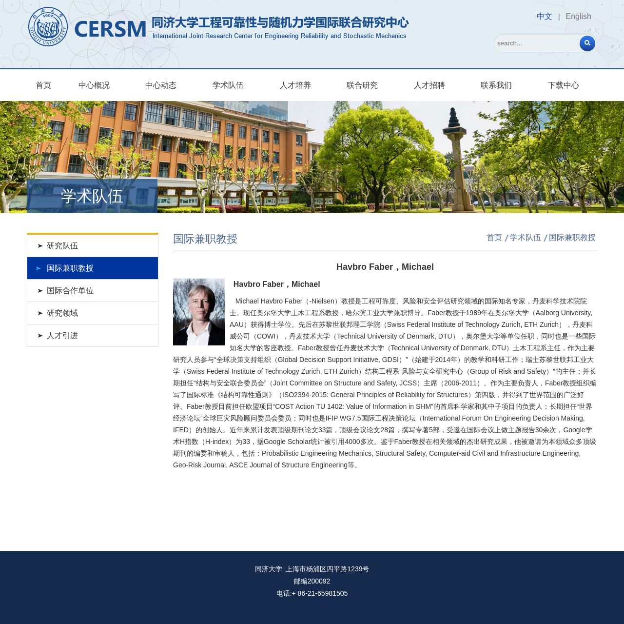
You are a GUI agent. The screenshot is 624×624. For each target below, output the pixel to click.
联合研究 (362, 85)
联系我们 (496, 85)
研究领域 (62, 313)
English (578, 16)
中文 (544, 16)
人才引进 (62, 335)
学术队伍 (228, 85)
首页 (43, 85)
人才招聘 (429, 85)
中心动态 (160, 85)
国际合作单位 (70, 290)
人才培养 (295, 85)
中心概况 (94, 85)
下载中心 (563, 85)
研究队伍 (62, 246)
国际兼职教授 (70, 268)
